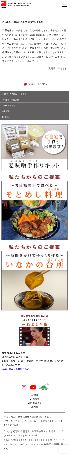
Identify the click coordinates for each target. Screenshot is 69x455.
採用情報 (6, 116)
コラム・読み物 (8, 105)
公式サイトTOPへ (35, 84)
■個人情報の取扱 (34, 403)
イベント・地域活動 (10, 99)
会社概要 (6, 111)
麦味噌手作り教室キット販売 (14, 94)
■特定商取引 (34, 399)
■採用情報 (34, 407)
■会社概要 (34, 395)
